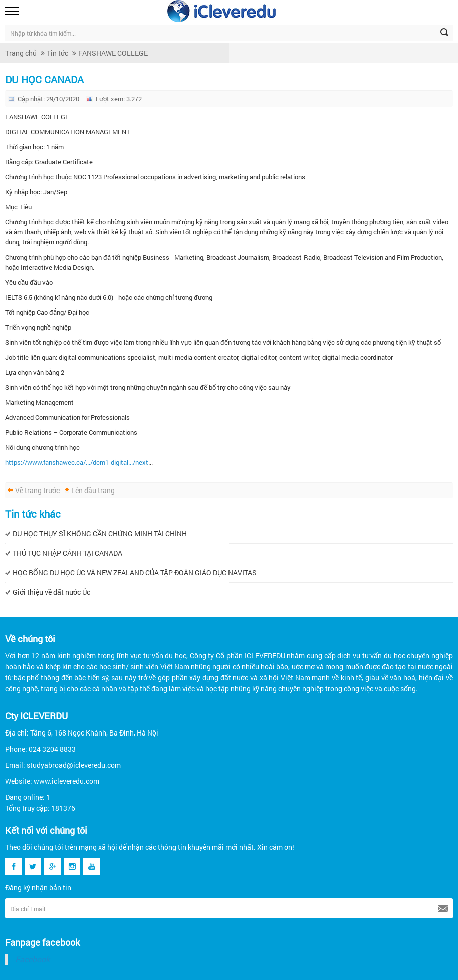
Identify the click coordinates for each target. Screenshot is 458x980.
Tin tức (57, 53)
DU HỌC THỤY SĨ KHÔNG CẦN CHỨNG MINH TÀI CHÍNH (100, 533)
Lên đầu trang (93, 490)
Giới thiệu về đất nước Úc (51, 592)
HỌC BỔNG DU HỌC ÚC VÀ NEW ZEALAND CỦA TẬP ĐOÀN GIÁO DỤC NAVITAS (135, 572)
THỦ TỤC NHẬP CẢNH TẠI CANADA (67, 553)
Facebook (32, 959)
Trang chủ (21, 53)
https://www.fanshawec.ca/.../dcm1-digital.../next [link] (76, 462)
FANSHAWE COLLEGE (113, 53)
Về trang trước (37, 490)
